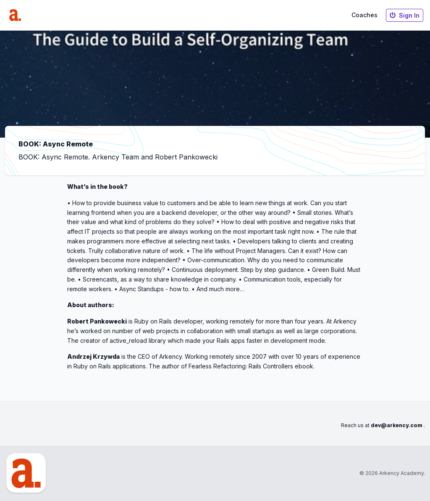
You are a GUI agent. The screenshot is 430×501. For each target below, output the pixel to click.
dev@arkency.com (396, 425)
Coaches (364, 14)
